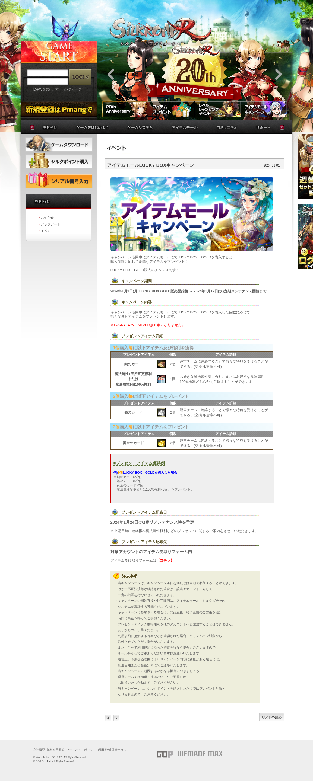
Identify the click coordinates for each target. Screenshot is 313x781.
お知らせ (47, 218)
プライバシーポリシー (81, 749)
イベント (47, 231)
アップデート (50, 224)
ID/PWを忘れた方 (46, 89)
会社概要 (39, 749)
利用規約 (104, 749)
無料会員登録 (56, 749)
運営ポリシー (120, 749)
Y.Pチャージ (72, 89)
